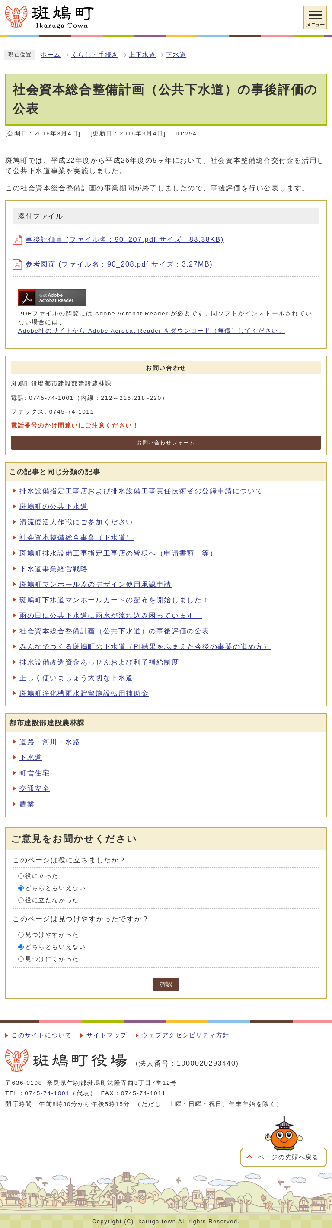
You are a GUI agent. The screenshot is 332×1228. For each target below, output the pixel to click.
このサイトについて (41, 1035)
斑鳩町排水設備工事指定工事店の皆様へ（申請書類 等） (118, 553)
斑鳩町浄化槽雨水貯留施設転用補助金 (84, 693)
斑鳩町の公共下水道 (53, 506)
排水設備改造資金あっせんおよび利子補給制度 (99, 662)
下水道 (176, 54)
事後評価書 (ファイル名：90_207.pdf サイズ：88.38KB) (118, 239)
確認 (166, 984)
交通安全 (34, 788)
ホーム (51, 54)
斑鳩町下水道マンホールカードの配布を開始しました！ (114, 600)
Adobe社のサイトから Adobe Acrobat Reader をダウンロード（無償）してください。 (151, 331)
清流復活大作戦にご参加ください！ (80, 522)
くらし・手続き (94, 54)
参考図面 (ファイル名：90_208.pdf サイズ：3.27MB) (113, 264)
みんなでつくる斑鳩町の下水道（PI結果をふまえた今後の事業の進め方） (145, 646)
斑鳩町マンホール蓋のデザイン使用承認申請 (95, 584)
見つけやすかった (52, 934)
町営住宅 (34, 773)
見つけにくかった (52, 958)
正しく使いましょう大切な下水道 (76, 678)
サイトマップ (106, 1035)
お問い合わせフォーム (166, 442)
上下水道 (142, 54)
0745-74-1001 (47, 1093)
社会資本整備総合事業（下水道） (76, 537)
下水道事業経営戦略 (53, 568)
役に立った (42, 875)
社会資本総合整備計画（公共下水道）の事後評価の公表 (114, 631)
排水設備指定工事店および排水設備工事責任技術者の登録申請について (141, 491)
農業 (27, 804)
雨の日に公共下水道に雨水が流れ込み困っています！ (110, 615)
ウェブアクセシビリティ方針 (186, 1035)
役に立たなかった (52, 900)
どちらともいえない (55, 887)
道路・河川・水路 (49, 742)
